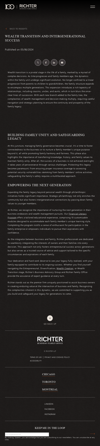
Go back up (50, 324)
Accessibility (36, 361)
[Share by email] (62, 62)
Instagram (50, 414)
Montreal (50, 389)
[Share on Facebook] (46, 62)
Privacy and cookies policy (57, 357)
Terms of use (36, 357)
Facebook (50, 409)
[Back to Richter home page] (50, 340)
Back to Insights (18, 29)
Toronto (48, 381)
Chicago (48, 374)
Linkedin (49, 404)
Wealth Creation (65, 268)
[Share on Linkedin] (54, 62)
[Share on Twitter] (38, 62)
